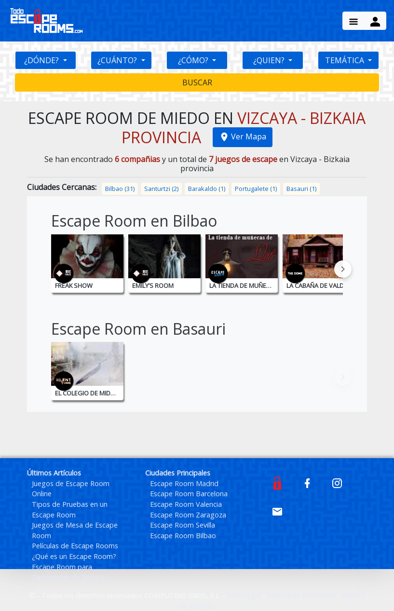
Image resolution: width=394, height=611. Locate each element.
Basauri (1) (301, 188)
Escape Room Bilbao (183, 535)
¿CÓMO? (194, 60)
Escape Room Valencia (186, 504)
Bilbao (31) (120, 188)
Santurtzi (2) (161, 188)
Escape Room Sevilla (182, 525)
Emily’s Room (153, 285)
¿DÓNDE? (42, 60)
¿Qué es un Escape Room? (74, 556)
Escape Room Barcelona (189, 493)
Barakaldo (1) (206, 188)
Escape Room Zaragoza (188, 514)
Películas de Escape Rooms (75, 545)
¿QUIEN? (269, 60)
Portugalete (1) (256, 188)
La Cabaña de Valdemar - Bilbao (336, 285)
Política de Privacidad (302, 595)
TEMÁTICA (345, 60)
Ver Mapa (242, 136)
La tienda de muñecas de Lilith (257, 285)
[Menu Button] (353, 21)
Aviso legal (245, 595)
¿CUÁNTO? (118, 60)
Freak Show (74, 285)
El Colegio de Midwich (90, 393)
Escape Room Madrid (184, 483)
